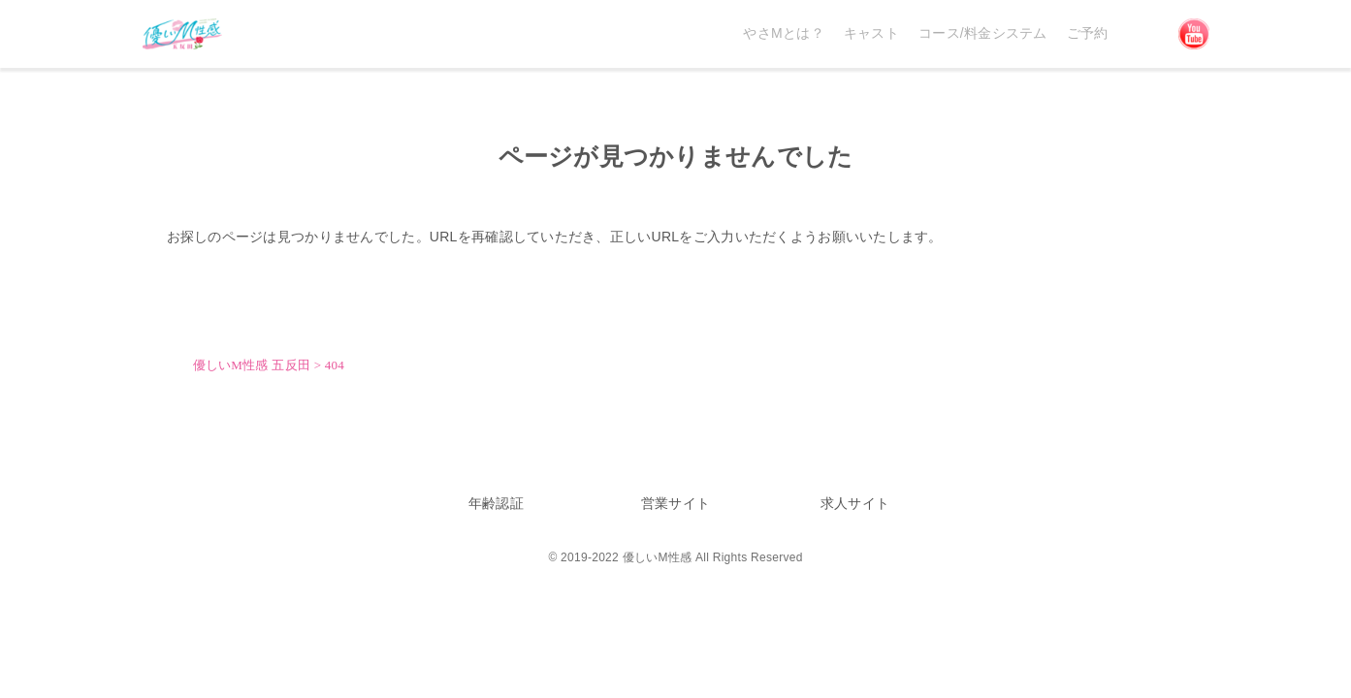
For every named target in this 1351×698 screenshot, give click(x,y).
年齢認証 (496, 503)
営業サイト (675, 503)
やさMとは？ (783, 33)
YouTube (1193, 33)
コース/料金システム (982, 33)
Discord (1143, 33)
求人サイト (854, 503)
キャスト (871, 33)
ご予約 (1088, 33)
